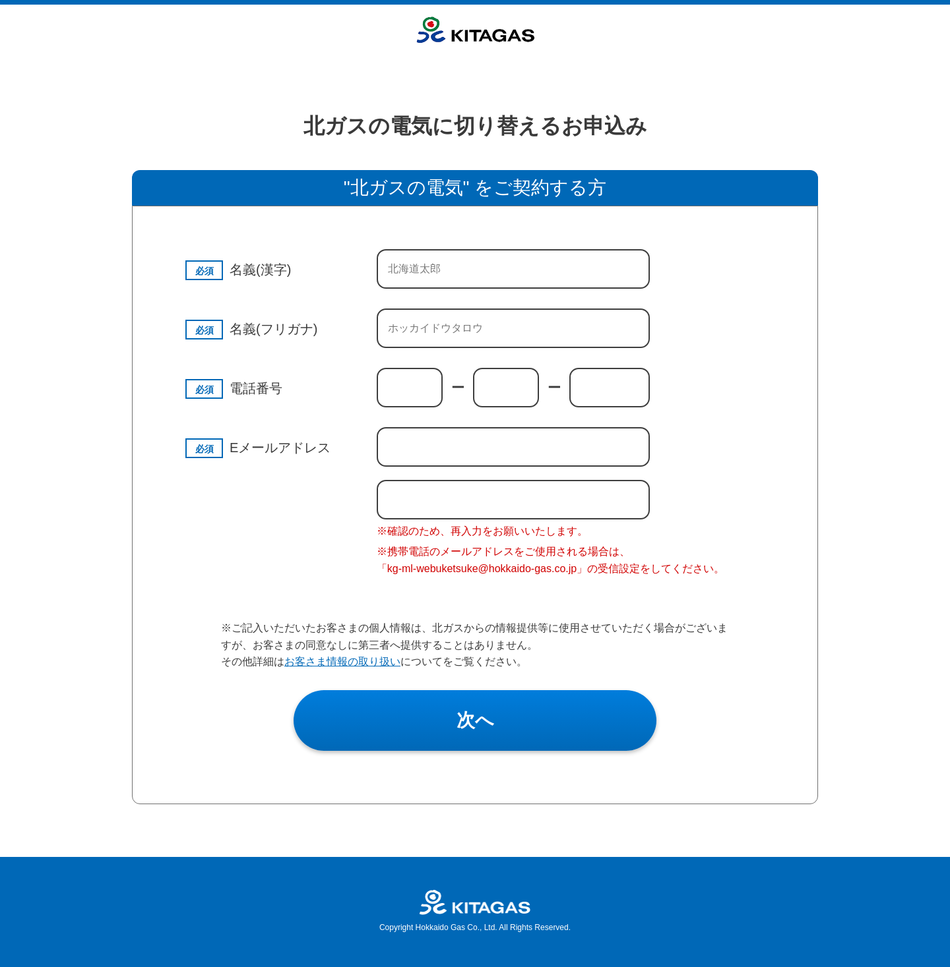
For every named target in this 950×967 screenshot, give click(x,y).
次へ (475, 720)
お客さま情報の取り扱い (342, 661)
